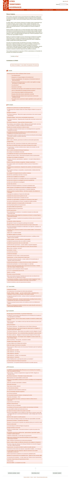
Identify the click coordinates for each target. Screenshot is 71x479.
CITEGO (6, 9)
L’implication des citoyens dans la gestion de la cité (17, 195)
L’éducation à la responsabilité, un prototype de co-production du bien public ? (22, 199)
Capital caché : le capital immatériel (14, 232)
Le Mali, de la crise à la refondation (14, 405)
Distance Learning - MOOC (14, 473)
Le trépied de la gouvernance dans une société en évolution (18, 241)
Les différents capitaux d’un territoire (14, 234)
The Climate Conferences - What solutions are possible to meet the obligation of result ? (24, 331)
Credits (35, 477)
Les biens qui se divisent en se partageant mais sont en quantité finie (20, 180)
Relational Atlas (35, 473)
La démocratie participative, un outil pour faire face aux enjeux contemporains (22, 262)
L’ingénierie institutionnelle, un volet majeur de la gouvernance (19, 435)
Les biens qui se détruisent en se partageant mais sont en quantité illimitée (21, 178)
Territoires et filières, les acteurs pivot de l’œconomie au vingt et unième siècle (22, 224)
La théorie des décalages (12, 253)
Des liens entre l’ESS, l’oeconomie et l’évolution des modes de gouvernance (22, 143)
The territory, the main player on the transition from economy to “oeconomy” (26, 88)
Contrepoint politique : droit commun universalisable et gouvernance (20, 117)
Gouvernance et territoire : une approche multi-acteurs (17, 420)
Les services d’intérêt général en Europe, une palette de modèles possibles (22, 201)
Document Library (57, 473)
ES (65, 1)
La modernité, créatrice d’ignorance (14, 221)
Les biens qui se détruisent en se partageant (15, 182)
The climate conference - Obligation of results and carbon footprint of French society (23, 334)
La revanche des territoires (12, 251)
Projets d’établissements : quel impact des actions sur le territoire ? (20, 358)
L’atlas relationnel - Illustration (13, 353)
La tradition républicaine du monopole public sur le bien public (19, 203)
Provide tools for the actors (61, 9)
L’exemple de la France (11, 289)
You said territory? (15, 85)
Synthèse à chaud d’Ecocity (12, 403)
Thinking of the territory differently (17, 9)
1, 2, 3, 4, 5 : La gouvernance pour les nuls (15, 270)
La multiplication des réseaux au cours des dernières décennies (19, 153)
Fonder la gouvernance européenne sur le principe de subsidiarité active (21, 453)
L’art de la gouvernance (11, 210)
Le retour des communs (11, 183)
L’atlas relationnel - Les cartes (13, 349)
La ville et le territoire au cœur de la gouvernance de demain (19, 282)
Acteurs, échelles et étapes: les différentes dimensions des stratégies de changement (24, 442)
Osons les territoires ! (11, 324)
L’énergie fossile (10, 141)
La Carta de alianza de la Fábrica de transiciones (16, 360)
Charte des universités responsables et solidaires (16, 382)
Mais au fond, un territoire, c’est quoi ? (14, 248)
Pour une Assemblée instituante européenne (15, 391)
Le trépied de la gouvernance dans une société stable (17, 242)
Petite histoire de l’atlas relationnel (13, 386)
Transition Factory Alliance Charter (14, 341)
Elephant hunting (10, 138)
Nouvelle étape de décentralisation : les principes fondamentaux (19, 313)
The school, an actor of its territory (13, 274)
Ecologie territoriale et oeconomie (13, 427)
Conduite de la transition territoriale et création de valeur (18, 127)
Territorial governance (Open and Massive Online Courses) (18, 73)
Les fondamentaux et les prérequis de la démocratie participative (19, 291)
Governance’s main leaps (16, 86)
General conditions (27, 477)
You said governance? (15, 75)
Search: (57, 4)
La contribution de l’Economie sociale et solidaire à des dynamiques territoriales (22, 407)
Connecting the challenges (48, 9)
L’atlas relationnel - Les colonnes (13, 351)
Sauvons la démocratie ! (11, 424)
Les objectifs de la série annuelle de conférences (16, 389)
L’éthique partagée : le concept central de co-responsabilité (18, 239)
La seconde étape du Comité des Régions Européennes (18, 425)
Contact (31, 477)
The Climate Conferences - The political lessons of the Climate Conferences (22, 326)
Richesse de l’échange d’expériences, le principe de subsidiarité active (21, 185)
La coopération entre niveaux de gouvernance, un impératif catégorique (21, 189)
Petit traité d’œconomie (11, 384)
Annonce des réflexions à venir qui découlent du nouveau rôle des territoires (22, 246)
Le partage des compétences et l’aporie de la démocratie (18, 194)
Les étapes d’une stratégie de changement (15, 157)
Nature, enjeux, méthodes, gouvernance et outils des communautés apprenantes (23, 139)
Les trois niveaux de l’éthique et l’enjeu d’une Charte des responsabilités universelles (23, 418)
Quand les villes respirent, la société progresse (16, 416)
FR (67, 1)
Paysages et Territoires (11, 112)
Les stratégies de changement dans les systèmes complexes (19, 173)
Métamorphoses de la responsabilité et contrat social (17, 377)
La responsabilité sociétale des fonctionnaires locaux (17, 409)
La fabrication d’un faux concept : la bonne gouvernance (18, 255)
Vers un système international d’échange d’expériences (18, 150)
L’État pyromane (10, 460)
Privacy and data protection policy (42, 477)
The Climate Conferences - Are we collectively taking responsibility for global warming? (24, 333)
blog (17, 56)
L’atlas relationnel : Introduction (13, 357)
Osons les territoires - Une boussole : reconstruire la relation (19, 339)
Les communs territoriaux (12, 393)
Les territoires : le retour (11, 250)
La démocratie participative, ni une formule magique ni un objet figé (20, 263)
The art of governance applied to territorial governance (22, 92)
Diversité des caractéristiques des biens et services (17, 174)
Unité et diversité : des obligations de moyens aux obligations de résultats (21, 187)
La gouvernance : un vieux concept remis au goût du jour (18, 257)
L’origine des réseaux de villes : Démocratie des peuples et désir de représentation (23, 155)
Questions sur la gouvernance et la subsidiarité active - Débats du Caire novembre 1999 (24, 455)
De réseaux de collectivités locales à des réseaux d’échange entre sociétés (21, 145)
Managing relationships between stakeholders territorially (22, 94)
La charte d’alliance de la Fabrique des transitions (17, 343)
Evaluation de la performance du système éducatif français (18, 107)
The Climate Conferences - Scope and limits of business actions (19, 122)
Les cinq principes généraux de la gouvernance (16, 204)
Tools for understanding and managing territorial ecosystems (23, 90)
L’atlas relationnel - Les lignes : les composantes (16, 355)
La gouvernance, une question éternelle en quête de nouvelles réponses (21, 447)
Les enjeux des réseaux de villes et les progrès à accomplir (18, 410)
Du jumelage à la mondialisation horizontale (15, 151)
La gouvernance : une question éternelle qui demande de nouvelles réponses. (22, 362)
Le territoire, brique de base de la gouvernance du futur (18, 459)
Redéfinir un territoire (11, 272)
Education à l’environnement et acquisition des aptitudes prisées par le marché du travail (24, 422)
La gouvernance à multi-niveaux (13, 401)
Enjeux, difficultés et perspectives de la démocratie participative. (19, 440)
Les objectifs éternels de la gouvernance (15, 208)
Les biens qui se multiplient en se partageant (16, 176)
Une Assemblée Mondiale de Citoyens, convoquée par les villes (19, 395)
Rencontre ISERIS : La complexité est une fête (16, 462)
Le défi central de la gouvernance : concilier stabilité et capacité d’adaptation (22, 244)
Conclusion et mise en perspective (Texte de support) (17, 268)
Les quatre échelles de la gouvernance (14, 206)
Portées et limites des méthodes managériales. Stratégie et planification (21, 162)
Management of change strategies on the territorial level (22, 77)
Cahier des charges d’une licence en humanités (16, 345)
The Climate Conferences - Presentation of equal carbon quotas (19, 375)
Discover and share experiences (33, 9)
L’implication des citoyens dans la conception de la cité (17, 197)
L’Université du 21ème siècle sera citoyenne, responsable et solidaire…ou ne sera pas (24, 448)
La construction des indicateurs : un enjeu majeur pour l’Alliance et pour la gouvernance (24, 457)
